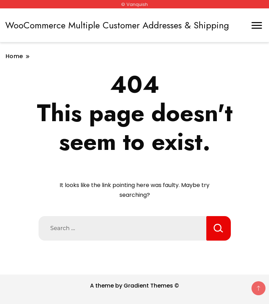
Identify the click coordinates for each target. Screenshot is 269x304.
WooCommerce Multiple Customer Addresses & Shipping (117, 25)
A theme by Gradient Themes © (134, 286)
